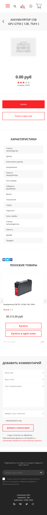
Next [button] (45, 301)
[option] (23, 47)
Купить (23, 104)
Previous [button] (2, 301)
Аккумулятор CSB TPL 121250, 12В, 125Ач (19, 304)
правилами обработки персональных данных (22, 440)
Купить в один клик (23, 116)
